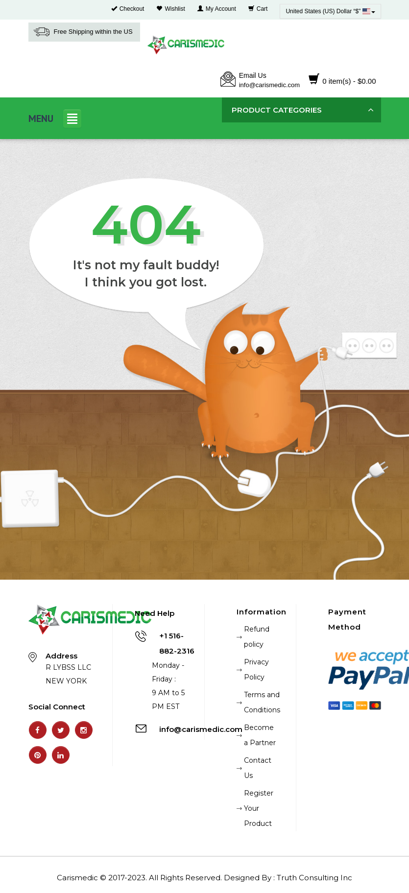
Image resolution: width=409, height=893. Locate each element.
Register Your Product (258, 808)
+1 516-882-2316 (176, 643)
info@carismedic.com (269, 85)
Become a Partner (260, 735)
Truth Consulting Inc (314, 877)
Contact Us (257, 768)
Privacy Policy (256, 670)
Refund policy (256, 637)
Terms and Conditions (262, 702)
